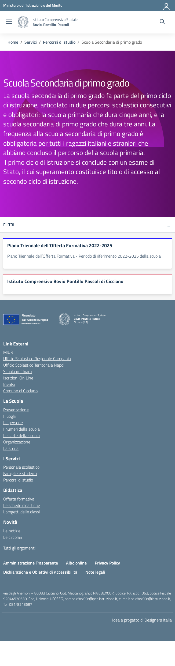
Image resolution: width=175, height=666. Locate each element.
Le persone (13, 422)
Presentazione (16, 410)
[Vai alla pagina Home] (13, 42)
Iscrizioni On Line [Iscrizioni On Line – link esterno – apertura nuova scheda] (18, 378)
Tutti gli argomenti (19, 548)
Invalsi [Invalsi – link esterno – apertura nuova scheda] (9, 384)
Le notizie (11, 531)
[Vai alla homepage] (23, 22)
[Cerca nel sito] (162, 22)
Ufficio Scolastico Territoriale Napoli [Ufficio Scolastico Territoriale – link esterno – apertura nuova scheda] (34, 365)
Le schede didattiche (21, 505)
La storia (11, 448)
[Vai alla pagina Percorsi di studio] (59, 42)
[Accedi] (167, 5)
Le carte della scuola (21, 435)
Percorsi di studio (18, 480)
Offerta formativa (18, 499)
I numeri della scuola (21, 429)
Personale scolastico (21, 467)
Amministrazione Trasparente (30, 563)
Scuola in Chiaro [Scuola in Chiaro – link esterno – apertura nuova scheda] (17, 371)
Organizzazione (16, 442)
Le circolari (12, 537)
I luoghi (9, 416)
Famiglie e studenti (20, 473)
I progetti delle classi (21, 512)
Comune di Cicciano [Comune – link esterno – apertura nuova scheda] (20, 390)
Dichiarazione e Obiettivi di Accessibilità (40, 572)
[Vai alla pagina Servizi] (30, 42)
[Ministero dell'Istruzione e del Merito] (32, 5)
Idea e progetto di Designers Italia (142, 620)
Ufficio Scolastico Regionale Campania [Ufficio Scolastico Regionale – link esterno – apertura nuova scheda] (37, 358)
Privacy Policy (107, 563)
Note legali (95, 572)
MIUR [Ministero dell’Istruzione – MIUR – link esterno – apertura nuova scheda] (8, 352)
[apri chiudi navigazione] (9, 22)
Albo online (76, 563)
